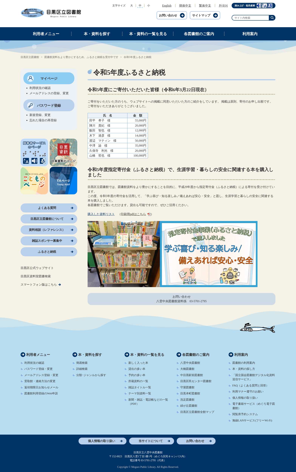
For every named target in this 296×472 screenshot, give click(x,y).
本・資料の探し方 (243, 368)
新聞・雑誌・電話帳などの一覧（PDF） (148, 402)
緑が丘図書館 (188, 405)
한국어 (223, 5)
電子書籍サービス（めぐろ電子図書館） (253, 406)
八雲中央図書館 (190, 362)
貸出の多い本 (136, 368)
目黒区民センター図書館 (195, 381)
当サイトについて (151, 441)
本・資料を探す (97, 34)
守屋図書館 (187, 387)
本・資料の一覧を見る (148, 34)
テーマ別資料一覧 (139, 393)
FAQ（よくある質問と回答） (250, 385)
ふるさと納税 (47, 251)
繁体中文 (205, 5)
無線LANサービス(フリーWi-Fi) (252, 420)
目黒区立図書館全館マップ (197, 411)
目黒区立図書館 (30, 57)
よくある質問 (47, 207)
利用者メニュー (46, 34)
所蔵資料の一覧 (138, 381)
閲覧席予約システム (245, 414)
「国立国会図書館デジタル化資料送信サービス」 (253, 377)
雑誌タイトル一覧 (139, 387)
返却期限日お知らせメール (41, 387)
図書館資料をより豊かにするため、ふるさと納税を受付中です (81, 57)
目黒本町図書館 (190, 393)
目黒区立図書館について (47, 218)
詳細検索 (82, 368)
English (166, 5)
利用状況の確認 (34, 362)
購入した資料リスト (101, 214)
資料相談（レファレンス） (47, 229)
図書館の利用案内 (243, 362)
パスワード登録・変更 (38, 368)
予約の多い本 (136, 375)
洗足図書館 (187, 399)
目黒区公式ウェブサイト (37, 268)
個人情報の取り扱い (245, 397)
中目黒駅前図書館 (191, 375)
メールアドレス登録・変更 (41, 375)
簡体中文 (185, 5)
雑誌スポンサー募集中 (47, 240)
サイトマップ (201, 15)
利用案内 (249, 34)
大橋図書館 (187, 368)
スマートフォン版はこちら (39, 284)
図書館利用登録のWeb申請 (41, 393)
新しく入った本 (138, 362)
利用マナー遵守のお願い (248, 391)
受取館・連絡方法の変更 (39, 381)
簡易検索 (82, 362)
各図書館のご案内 (199, 34)
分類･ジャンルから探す (91, 375)
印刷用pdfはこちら (136, 214)
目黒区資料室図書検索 (36, 276)
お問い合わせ (168, 15)
